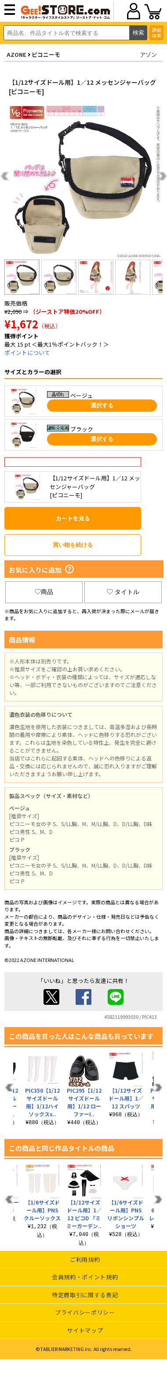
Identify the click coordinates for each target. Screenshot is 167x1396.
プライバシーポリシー (85, 1312)
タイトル (123, 591)
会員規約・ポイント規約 (85, 1277)
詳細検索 (156, 32)
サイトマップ (85, 1330)
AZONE (16, 54)
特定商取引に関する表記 (85, 1295)
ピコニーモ (46, 54)
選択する (102, 405)
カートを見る (73, 518)
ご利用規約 (85, 1259)
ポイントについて (27, 352)
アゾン (148, 54)
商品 (44, 591)
